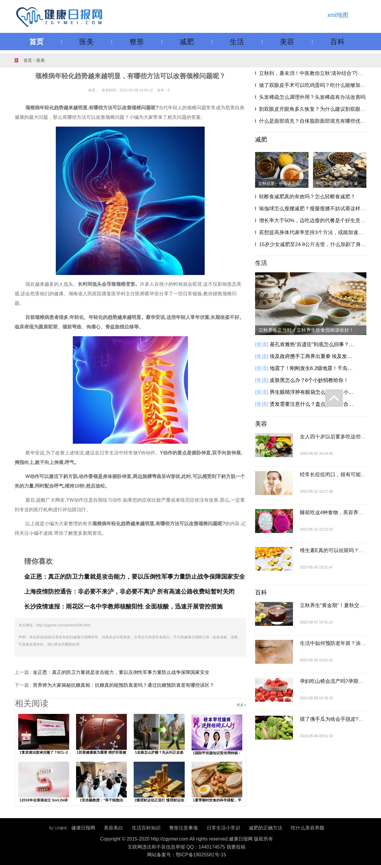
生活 (237, 42)
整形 (136, 42)
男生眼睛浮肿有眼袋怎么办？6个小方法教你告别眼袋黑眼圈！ (313, 392)
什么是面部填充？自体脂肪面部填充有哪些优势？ (315, 121)
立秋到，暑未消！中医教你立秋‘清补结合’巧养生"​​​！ (317, 73)
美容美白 (113, 827)
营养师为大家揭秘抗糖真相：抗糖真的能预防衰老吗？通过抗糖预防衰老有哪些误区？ (123, 685)
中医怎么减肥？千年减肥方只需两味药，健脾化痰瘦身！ (341, 183)
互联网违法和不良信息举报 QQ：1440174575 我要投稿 (187, 846)
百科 (337, 42)
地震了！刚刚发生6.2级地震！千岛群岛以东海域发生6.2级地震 (313, 368)
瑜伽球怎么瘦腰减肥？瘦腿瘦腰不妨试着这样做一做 (317, 208)
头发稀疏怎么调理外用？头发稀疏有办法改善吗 (312, 97)
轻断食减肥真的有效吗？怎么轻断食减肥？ (307, 196)
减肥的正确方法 (265, 827)
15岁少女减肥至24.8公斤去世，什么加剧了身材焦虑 (317, 244)
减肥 (187, 42)
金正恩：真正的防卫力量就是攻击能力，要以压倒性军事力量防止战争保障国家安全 (121, 672)
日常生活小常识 (223, 827)
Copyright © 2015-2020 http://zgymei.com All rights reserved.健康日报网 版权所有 (186, 838)
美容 (287, 42)
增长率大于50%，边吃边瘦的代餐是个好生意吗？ (315, 220)
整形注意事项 (183, 827)
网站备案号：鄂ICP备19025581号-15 (186, 854)
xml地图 (337, 15)
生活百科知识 (146, 827)
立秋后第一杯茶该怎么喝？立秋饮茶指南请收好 (283, 183)
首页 (36, 42)
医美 (86, 42)
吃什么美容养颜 (307, 827)
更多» (241, 705)
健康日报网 (83, 827)
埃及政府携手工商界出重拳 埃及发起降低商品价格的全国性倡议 (313, 356)
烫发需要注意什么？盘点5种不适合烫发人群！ (313, 404)
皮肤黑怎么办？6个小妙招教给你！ (309, 380)
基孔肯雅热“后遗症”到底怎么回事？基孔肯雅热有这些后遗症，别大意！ (313, 344)
